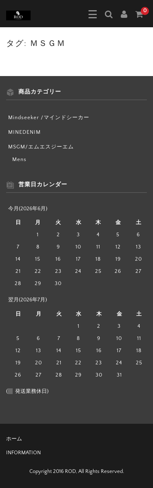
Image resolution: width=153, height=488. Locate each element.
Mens (19, 159)
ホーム (14, 439)
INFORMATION (23, 452)
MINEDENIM (24, 132)
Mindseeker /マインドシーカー (48, 117)
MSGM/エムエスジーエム (41, 147)
